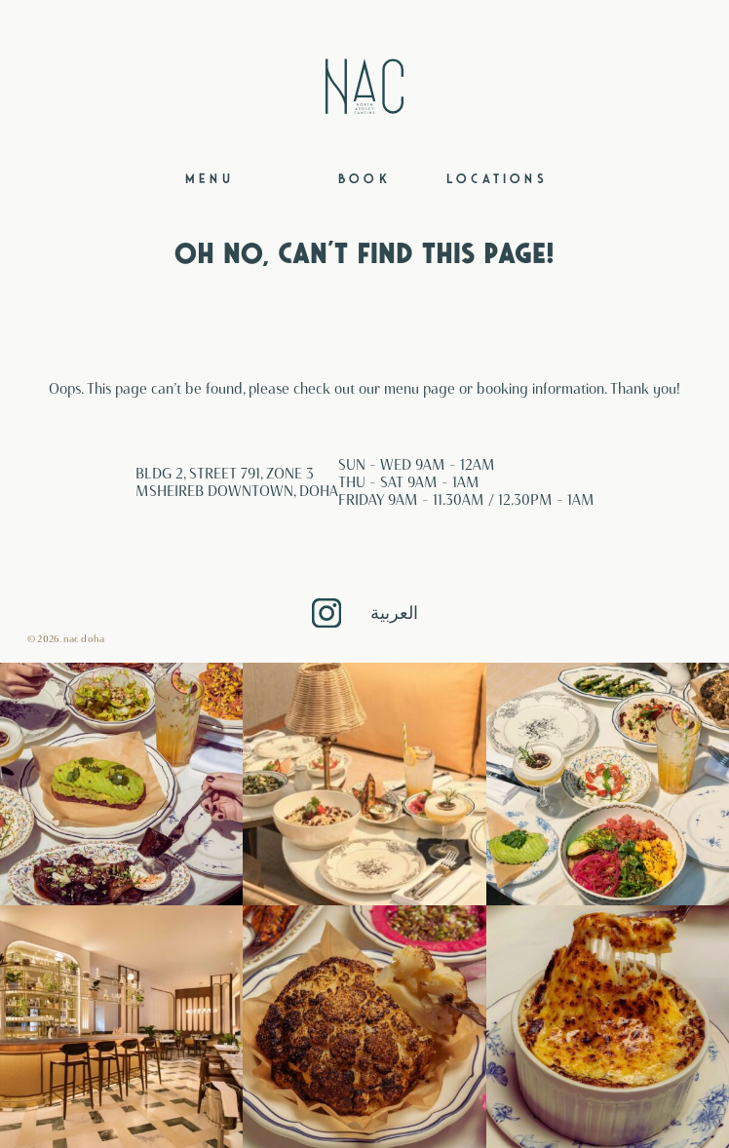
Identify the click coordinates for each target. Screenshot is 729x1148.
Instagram (326, 613)
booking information (540, 389)
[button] (121, 784)
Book (364, 179)
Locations (497, 179)
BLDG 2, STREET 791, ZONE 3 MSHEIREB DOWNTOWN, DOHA (236, 482)
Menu (209, 179)
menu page (419, 389)
